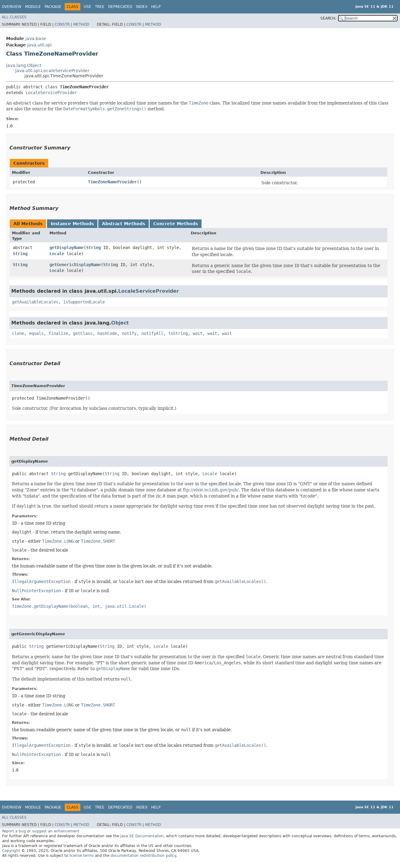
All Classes (14, 17)
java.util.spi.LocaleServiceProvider (52, 70)
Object (120, 323)
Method (81, 24)
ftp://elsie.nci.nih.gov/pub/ (211, 489)
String (20, 253)
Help (156, 7)
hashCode (107, 333)
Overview (11, 7)
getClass (83, 333)
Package (53, 7)
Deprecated (120, 7)
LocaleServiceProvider (51, 92)
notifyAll (152, 333)
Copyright (11, 851)
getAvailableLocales (35, 301)
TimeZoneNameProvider (112, 181)
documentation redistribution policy (143, 855)
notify (129, 333)
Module (33, 7)
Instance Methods (72, 223)
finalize (58, 333)
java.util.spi (39, 44)
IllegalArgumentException (41, 581)
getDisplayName (66, 247)
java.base (35, 38)
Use (87, 7)
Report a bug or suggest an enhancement (40, 831)
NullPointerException (36, 590)
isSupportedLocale (84, 301)
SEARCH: (328, 18)
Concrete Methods (175, 223)
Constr (62, 24)
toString (178, 333)
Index (141, 7)
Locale (56, 253)
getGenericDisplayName (75, 264)
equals (36, 333)
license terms (81, 855)
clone (18, 333)
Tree (99, 7)
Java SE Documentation (142, 836)
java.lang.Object (23, 65)
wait (197, 333)
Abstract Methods (123, 223)
